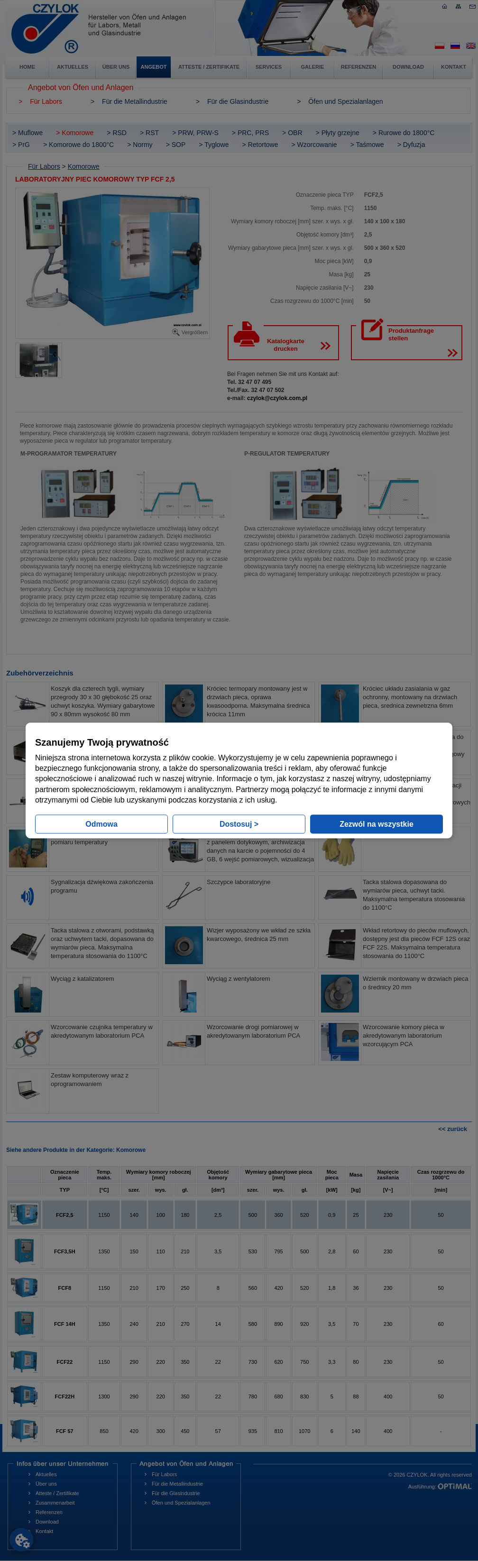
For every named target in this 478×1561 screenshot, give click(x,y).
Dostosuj (239, 824)
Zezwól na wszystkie (377, 824)
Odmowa (101, 824)
